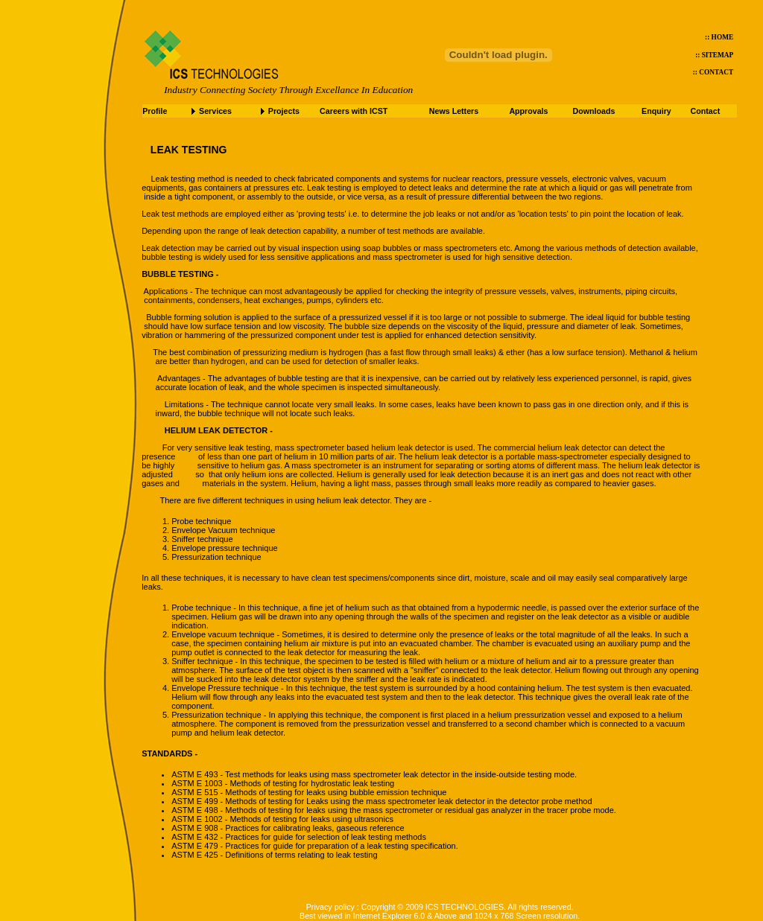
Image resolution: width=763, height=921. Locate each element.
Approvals (528, 110)
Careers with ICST (353, 110)
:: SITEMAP (714, 55)
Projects (284, 110)
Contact (706, 110)
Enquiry (656, 110)
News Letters (453, 110)
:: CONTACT (713, 72)
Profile (154, 110)
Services (215, 110)
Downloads (594, 110)
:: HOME (719, 37)
